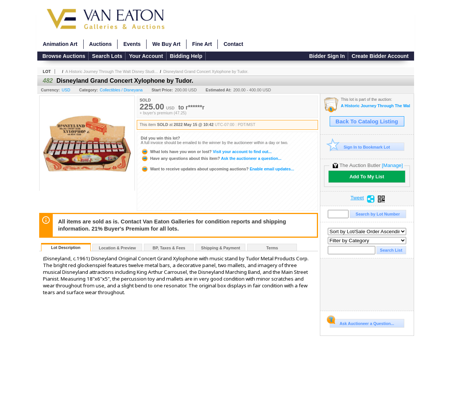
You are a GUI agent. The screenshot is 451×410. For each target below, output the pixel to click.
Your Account (146, 56)
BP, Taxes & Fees (169, 248)
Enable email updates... (217, 169)
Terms (272, 248)
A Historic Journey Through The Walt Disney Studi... (112, 71)
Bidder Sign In (327, 56)
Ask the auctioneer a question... (211, 158)
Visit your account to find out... (206, 151)
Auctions (100, 44)
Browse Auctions (64, 56)
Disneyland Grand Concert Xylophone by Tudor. (205, 71)
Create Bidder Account (380, 56)
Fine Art (202, 44)
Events (132, 44)
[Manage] (392, 165)
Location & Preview (117, 248)
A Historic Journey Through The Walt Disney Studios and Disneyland (375, 106)
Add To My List (366, 176)
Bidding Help (186, 56)
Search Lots (107, 56)
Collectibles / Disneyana (121, 90)
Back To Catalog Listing (367, 121)
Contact (233, 44)
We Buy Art (166, 44)
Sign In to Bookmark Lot (360, 147)
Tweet (357, 197)
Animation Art (60, 44)
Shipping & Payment (220, 248)
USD (66, 90)
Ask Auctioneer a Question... (362, 322)
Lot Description (65, 247)
